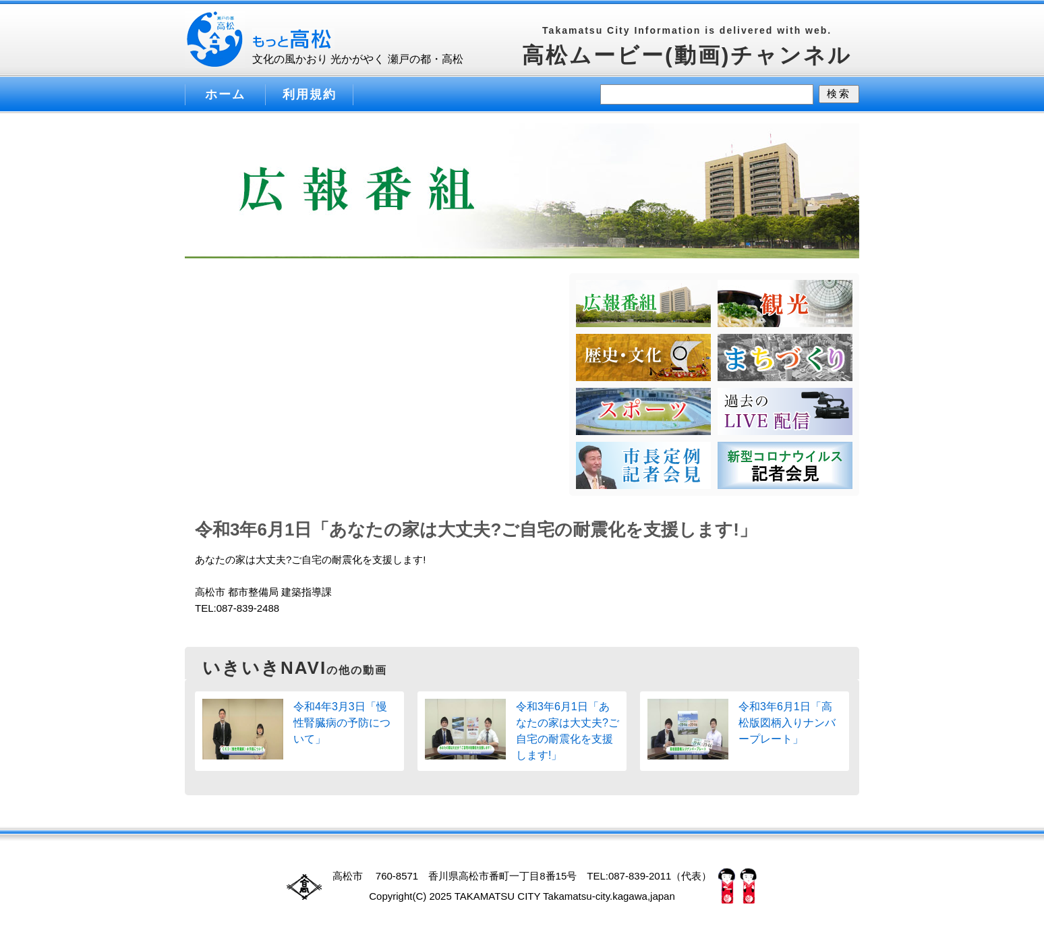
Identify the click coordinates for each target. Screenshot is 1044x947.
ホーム (225, 94)
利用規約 (310, 94)
